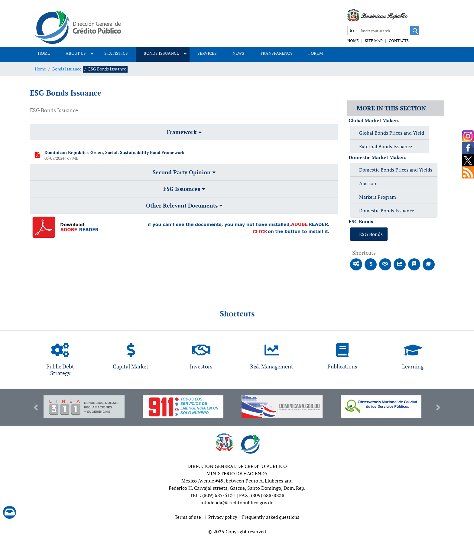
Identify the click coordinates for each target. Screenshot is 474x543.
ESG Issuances (184, 188)
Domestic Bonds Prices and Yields (395, 169)
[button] (35, 407)
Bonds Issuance (66, 69)
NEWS (238, 53)
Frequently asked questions (270, 517)
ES (352, 30)
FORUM (315, 53)
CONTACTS (399, 40)
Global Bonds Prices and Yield (391, 132)
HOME (353, 40)
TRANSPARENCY (276, 53)
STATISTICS (116, 53)
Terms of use (188, 517)
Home (40, 69)
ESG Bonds (371, 234)
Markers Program (377, 197)
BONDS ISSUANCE (161, 53)
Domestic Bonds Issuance (386, 210)
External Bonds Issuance (385, 146)
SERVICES (207, 53)
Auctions (368, 183)
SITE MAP (374, 40)
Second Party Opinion (184, 172)
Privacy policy (222, 517)
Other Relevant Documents (184, 205)
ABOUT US (76, 53)
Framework (184, 132)
